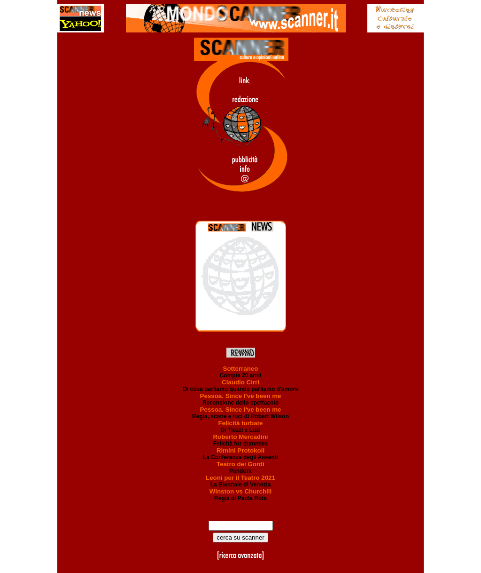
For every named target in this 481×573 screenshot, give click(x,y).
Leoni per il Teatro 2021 (240, 477)
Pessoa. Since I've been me (240, 395)
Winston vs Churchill (240, 491)
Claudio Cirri (240, 382)
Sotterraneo (240, 368)
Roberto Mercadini (240, 436)
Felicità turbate (240, 423)
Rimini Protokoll (240, 450)
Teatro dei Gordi (240, 464)
